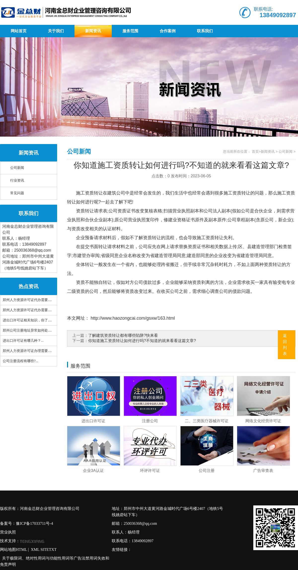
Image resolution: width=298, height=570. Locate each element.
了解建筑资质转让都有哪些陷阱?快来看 (123, 335)
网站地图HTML (13, 549)
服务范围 (130, 31)
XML (35, 549)
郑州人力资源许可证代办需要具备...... (31, 300)
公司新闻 (17, 168)
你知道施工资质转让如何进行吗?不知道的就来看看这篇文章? (142, 341)
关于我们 (56, 31)
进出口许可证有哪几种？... (23, 340)
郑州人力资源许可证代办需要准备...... (31, 310)
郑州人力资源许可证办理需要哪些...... (31, 351)
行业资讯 (17, 180)
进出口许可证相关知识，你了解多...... (31, 320)
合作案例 (168, 31)
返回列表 (285, 345)
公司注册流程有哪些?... (20, 361)
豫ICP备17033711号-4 (34, 523)
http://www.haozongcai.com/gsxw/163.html (132, 318)
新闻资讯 (93, 31)
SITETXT (48, 549)
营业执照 (8, 532)
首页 (255, 151)
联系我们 (205, 31)
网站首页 (19, 31)
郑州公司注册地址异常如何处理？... (30, 330)
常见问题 (17, 193)
